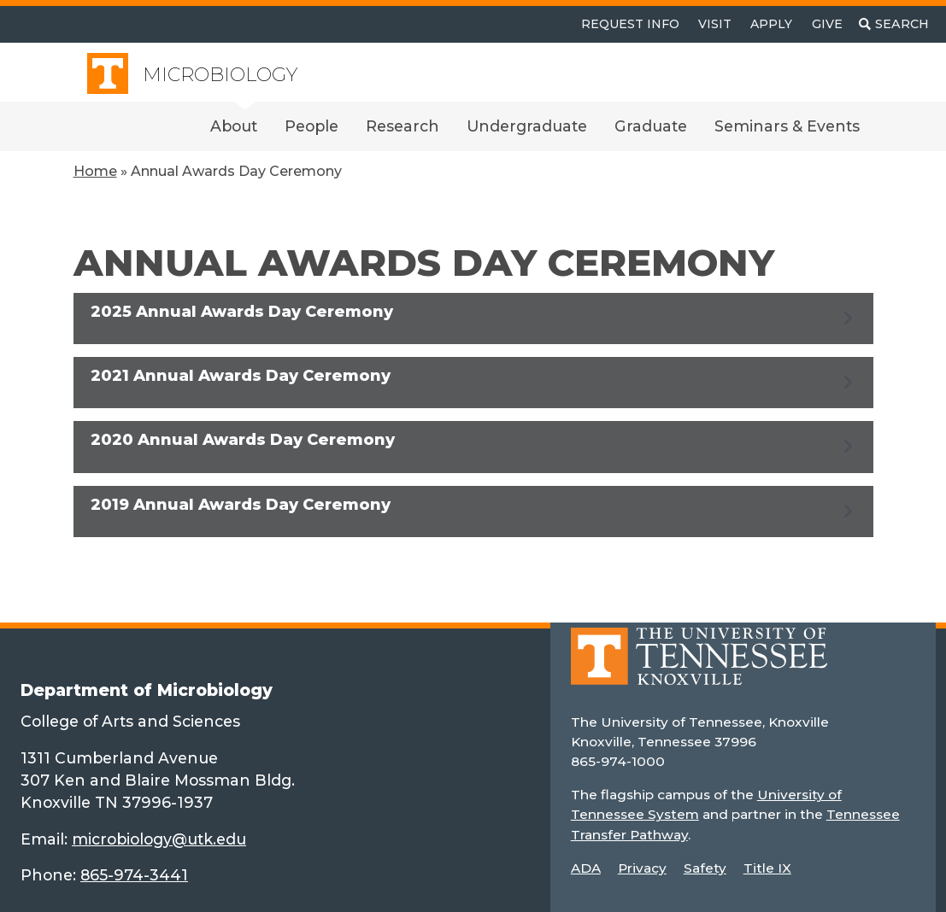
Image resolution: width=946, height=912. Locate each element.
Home (95, 171)
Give (827, 24)
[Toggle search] (894, 24)
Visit (715, 24)
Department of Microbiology (147, 690)
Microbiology (220, 74)
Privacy (642, 868)
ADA (586, 868)
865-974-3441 (134, 875)
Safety (705, 868)
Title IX (767, 868)
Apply (771, 24)
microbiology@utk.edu (159, 839)
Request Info (630, 24)
